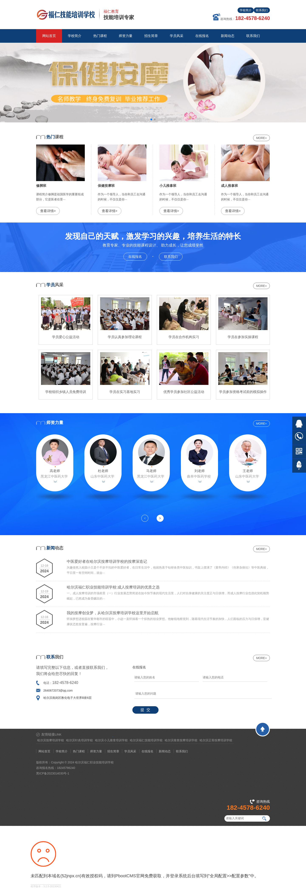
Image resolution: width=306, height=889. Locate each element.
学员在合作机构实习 (184, 337)
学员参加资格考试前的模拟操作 (243, 392)
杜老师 (103, 471)
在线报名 (137, 256)
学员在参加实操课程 (243, 337)
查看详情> (48, 211)
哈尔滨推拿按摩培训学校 (181, 740)
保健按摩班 (106, 185)
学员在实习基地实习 (124, 392)
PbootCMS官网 (129, 875)
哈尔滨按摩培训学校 (50, 740)
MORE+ (261, 138)
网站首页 (49, 36)
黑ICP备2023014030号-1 (52, 773)
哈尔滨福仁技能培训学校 (146, 740)
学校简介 (246, 10)
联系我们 (262, 10)
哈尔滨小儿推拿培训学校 (111, 740)
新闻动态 (165, 751)
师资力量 (96, 751)
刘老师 (199, 471)
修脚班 (41, 185)
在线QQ (299, 424)
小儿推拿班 (167, 185)
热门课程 (79, 751)
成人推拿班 (229, 185)
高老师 (55, 471)
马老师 (151, 471)
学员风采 (130, 751)
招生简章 (113, 751)
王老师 (248, 471)
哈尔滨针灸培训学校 (79, 740)
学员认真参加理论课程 (125, 337)
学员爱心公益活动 (65, 337)
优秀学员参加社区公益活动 (183, 392)
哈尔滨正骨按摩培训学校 (216, 740)
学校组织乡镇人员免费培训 (65, 392)
